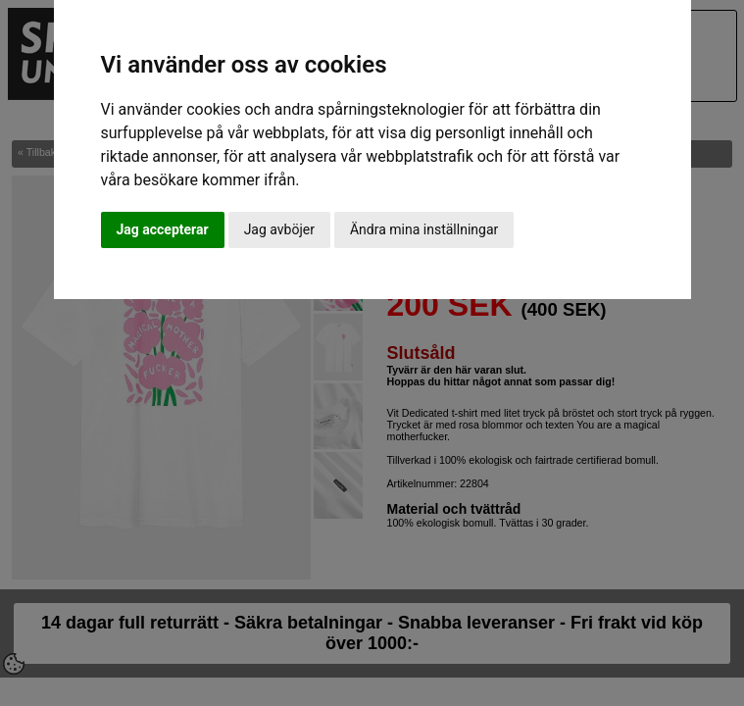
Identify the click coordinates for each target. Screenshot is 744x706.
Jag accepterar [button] (163, 229)
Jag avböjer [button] (279, 229)
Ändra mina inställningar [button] (424, 229)
